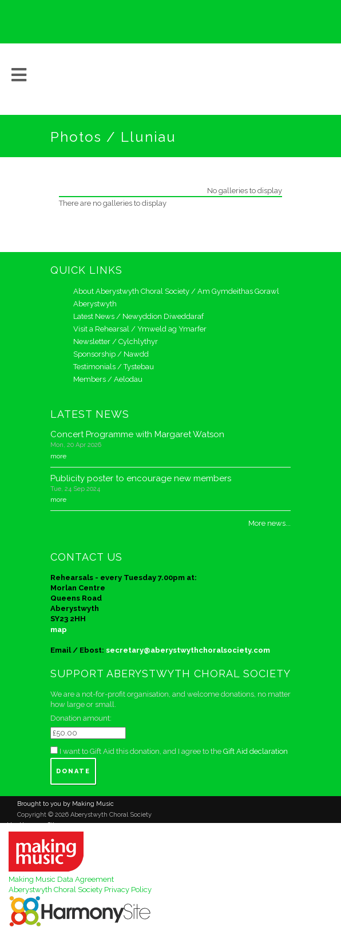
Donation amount (80, 718)
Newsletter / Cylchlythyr (115, 341)
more (58, 456)
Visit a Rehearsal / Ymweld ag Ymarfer (140, 329)
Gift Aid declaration (255, 751)
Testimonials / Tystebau (113, 366)
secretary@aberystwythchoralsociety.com (188, 650)
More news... (269, 523)
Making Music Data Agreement (61, 879)
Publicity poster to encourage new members (140, 478)
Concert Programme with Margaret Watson (137, 434)
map (58, 629)
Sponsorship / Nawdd (111, 354)
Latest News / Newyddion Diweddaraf (138, 316)
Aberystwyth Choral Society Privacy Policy (80, 889)
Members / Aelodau (107, 379)
